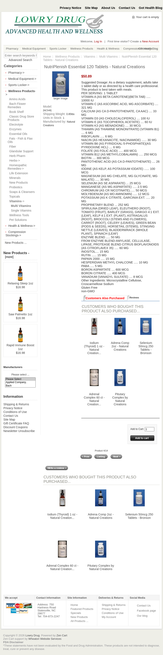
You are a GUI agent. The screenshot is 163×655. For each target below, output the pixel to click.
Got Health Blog (150, 8)
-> (16, 201)
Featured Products (82, 609)
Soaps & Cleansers (21, 192)
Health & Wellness (108, 48)
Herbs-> (14, 160)
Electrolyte (15, 124)
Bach (20, 385)
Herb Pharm (16, 156)
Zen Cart (61, 635)
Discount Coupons (15, 427)
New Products (18, 182)
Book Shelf (16, 112)
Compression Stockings (137, 48)
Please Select (20, 379)
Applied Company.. (20, 382)
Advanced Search (20, 60)
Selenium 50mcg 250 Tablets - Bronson (146, 348)
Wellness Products (81, 48)
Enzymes (14, 129)
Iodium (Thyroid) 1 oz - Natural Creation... (94, 348)
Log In (98, 41)
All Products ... (80, 621)
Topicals (14, 196)
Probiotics (15, 187)
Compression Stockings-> (16, 233)
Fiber (12, 146)
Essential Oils (17, 134)
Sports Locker (57, 48)
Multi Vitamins (108, 56)
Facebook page (146, 610)
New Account (150, 41)
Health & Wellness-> (21, 225)
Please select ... (20, 374)
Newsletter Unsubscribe (19, 431)
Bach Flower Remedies (17, 105)
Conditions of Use (15, 412)
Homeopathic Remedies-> (17, 166)
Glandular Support (20, 151)
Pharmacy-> (16, 72)
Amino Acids (16, 99)
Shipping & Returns (16, 404)
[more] (8, 257)
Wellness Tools (18, 215)
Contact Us (127, 8)
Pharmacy (12, 48)
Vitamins (89, 56)
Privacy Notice (70, 8)
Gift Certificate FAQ (16, 423)
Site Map (91, 8)
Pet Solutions (17, 220)
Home (47, 56)
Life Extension (18, 173)
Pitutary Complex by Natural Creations (120, 399)
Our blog (142, 615)
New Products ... (16, 242)
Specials (76, 613)
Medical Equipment (34, 48)
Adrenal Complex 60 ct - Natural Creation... (94, 399)
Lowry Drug (32, 635)
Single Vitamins (19, 210)
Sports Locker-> (18, 85)
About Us (108, 8)
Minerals (14, 178)
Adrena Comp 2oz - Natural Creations (120, 346)
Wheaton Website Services (45, 638)
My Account (109, 617)
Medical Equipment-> (22, 78)
